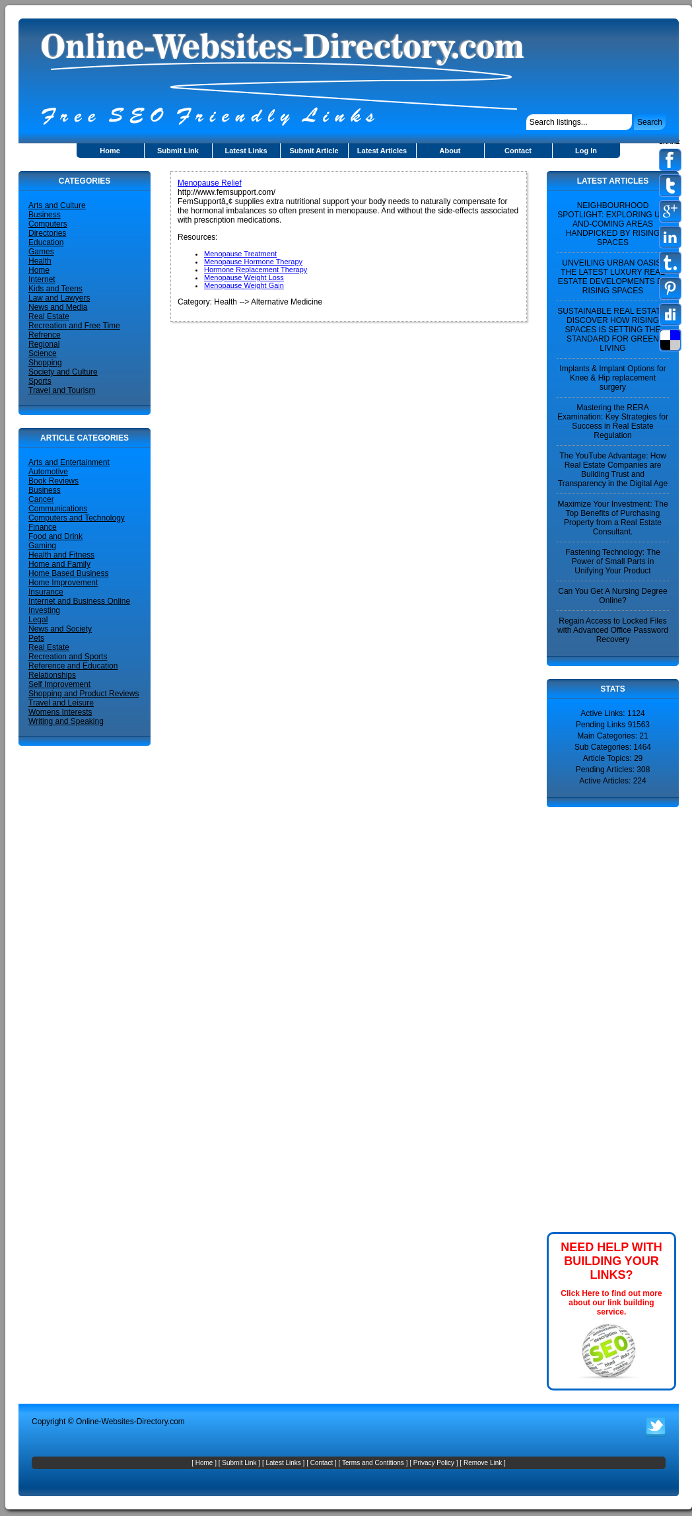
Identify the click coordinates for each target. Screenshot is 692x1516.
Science (42, 353)
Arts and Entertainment (69, 462)
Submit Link (178, 151)
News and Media (57, 307)
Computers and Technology (76, 518)
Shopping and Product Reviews (83, 693)
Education (45, 242)
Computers (47, 224)
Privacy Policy (433, 1462)
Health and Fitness (61, 554)
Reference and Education (73, 665)
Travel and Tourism (61, 390)
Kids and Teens (55, 288)
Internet (41, 279)
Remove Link (483, 1462)
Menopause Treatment (240, 254)
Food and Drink (55, 536)
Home (110, 151)
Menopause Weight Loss (244, 277)
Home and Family (59, 564)
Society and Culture (63, 372)
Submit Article (313, 151)
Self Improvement (59, 684)
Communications (57, 508)
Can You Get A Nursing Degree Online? (612, 596)
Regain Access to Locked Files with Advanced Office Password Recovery (612, 630)
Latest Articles (382, 151)
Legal (38, 619)
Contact (518, 151)
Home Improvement (63, 582)
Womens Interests (60, 712)
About (450, 151)
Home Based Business (68, 573)
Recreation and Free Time (74, 325)
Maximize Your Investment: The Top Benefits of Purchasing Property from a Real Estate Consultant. (612, 517)
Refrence (44, 335)
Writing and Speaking (66, 721)
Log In (586, 151)
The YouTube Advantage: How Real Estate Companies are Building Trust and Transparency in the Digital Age (613, 469)
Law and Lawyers (59, 298)
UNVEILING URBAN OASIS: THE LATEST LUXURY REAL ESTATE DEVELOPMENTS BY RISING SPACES (613, 276)
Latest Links (246, 151)
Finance (42, 527)
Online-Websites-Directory (122, 1421)
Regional (43, 344)
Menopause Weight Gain (244, 285)
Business (44, 214)
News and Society (60, 628)
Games (41, 251)
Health (40, 261)
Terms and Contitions (373, 1462)
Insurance (45, 591)
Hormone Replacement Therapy (255, 269)
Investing (44, 610)
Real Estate (48, 316)
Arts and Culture (57, 205)
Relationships (52, 675)
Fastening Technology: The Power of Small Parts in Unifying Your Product (612, 561)
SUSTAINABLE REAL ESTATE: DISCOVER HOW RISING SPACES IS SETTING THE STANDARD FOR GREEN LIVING (612, 330)
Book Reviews (53, 481)
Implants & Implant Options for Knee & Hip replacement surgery (612, 378)
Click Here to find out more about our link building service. (611, 1303)
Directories (47, 233)
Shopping (45, 362)
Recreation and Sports (67, 656)
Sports (40, 381)
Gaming (42, 545)
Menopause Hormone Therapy (253, 262)
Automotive (48, 471)
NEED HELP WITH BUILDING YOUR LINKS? (611, 1261)
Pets (36, 638)
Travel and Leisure (61, 702)
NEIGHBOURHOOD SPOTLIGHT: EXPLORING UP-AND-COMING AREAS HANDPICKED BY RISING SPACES (612, 224)
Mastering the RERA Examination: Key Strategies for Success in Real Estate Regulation (612, 421)
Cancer (41, 499)
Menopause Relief (210, 183)
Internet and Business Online (79, 601)
